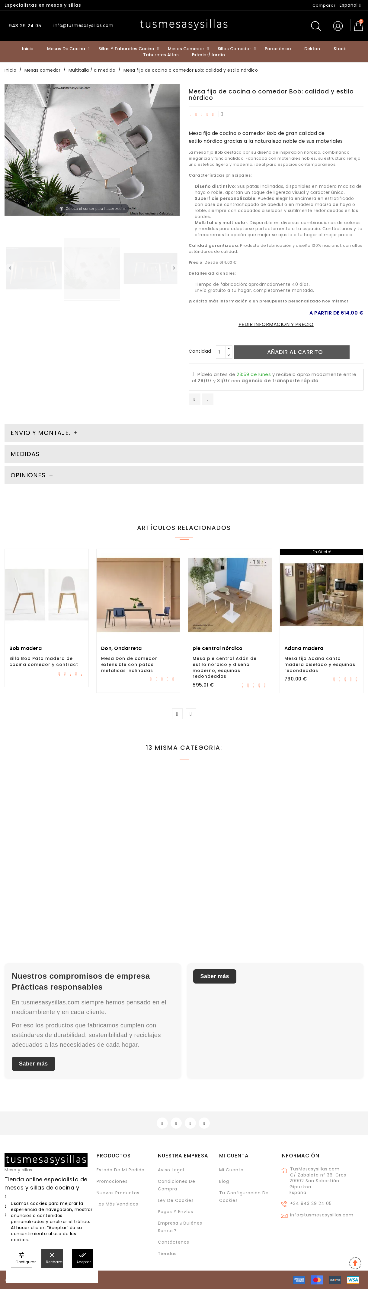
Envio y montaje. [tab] (40, 433)
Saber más (33, 1064)
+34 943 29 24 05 (311, 1203)
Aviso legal (171, 1170)
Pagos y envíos (175, 1212)
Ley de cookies (176, 1200)
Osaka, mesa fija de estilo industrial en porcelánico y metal (226, 884)
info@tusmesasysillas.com (322, 1215)
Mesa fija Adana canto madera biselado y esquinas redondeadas (319, 664)
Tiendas (167, 1254)
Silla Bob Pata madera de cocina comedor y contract (43, 661)
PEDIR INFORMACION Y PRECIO (276, 324)
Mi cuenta (234, 1155)
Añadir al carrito (295, 352)
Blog (224, 1181)
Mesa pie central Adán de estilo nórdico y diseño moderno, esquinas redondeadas (225, 667)
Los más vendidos (117, 1204)
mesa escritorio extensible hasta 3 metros (42, 881)
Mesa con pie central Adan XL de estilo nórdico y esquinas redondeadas (321, 884)
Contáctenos (173, 1242)
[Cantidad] (221, 352)
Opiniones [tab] (29, 475)
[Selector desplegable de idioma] (350, 5)
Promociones (112, 1181)
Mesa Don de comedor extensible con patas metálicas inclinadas (129, 664)
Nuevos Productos (118, 1193)
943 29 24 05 (24, 26)
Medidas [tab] (25, 454)
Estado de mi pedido (121, 1170)
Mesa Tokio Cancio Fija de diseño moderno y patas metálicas (133, 884)
